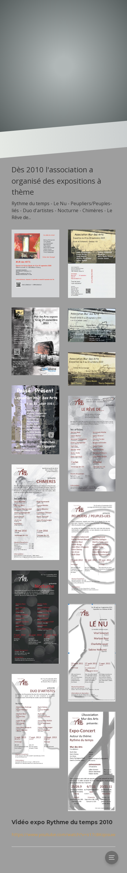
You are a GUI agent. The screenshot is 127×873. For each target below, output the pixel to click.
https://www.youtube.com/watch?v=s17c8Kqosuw (63, 834)
